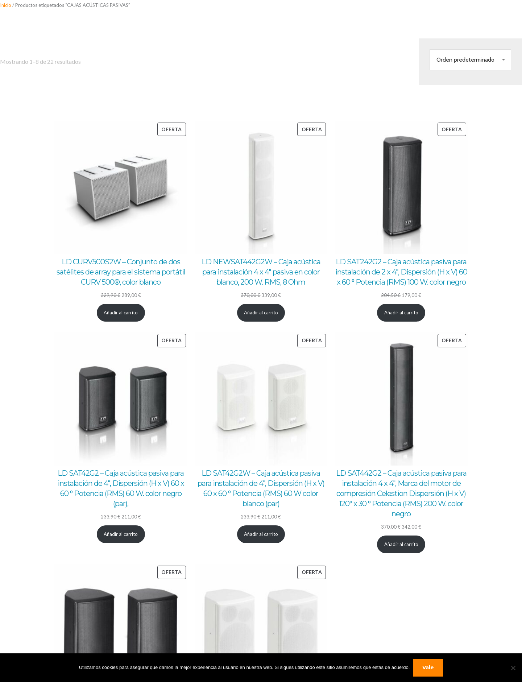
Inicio (5, 5)
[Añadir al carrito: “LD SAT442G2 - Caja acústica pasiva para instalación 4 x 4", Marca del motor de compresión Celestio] (401, 544)
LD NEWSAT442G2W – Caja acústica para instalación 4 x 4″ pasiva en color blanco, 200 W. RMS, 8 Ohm (261, 271)
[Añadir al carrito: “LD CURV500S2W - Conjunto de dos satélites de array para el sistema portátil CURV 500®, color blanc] (121, 313)
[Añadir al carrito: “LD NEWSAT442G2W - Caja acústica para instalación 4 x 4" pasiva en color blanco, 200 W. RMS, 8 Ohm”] (261, 313)
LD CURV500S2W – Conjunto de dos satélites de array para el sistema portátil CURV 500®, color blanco (121, 271)
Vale (428, 667)
